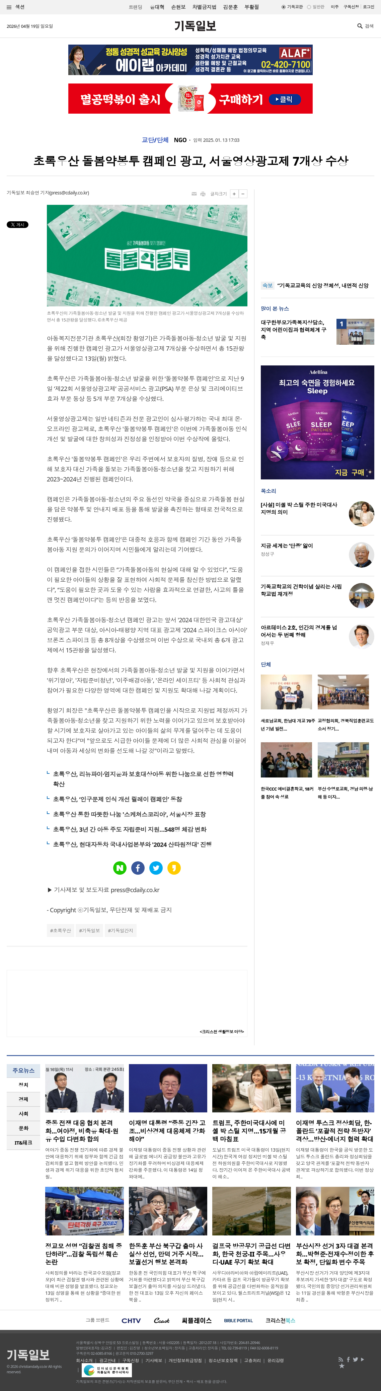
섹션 (16, 7)
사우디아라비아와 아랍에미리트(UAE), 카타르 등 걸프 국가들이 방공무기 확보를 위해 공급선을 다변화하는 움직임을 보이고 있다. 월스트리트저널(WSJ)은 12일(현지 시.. (251, 1286)
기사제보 (154, 1360)
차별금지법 (204, 7)
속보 (267, 285)
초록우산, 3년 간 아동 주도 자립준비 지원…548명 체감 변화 (129, 829)
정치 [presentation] (23, 1085)
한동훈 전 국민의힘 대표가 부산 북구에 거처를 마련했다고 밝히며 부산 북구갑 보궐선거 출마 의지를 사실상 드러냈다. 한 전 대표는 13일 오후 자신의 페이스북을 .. (167, 1286)
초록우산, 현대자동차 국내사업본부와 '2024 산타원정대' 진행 (132, 845)
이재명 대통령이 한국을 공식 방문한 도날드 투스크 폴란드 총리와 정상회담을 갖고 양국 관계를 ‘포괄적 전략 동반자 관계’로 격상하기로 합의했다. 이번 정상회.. (335, 1163)
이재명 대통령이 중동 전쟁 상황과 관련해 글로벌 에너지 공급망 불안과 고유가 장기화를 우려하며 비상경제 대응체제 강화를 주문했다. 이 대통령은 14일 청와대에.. (167, 1163)
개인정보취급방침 (185, 1360)
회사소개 (84, 1360)
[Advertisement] (317, 231)
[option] (289, 705)
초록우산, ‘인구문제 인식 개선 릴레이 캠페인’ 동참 (117, 799)
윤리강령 (276, 1360)
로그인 (368, 7)
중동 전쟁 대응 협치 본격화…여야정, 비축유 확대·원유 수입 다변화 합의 (82, 1131)
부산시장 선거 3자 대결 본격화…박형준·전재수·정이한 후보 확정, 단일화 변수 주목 (335, 1254)
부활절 (251, 7)
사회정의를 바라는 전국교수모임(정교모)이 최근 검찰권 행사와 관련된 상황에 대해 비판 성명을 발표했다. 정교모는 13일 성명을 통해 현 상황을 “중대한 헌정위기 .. (84, 1286)
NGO (180, 140)
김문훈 (230, 7)
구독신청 (351, 7)
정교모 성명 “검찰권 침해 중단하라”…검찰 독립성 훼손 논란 (83, 1254)
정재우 (267, 643)
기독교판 (295, 7)
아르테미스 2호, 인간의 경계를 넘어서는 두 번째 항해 (299, 631)
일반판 (318, 7)
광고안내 (107, 1360)
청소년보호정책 (223, 1360)
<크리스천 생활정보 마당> (222, 1032)
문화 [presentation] (23, 1128)
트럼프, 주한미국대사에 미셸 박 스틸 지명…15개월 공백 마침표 (249, 1131)
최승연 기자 (37, 192)
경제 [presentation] (23, 1099)
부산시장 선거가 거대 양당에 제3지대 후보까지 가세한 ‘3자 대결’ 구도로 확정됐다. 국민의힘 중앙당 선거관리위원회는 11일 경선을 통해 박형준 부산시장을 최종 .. (335, 1286)
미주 (334, 7)
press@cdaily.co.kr (69, 192)
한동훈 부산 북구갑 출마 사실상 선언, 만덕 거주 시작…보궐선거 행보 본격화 (166, 1254)
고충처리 (252, 1360)
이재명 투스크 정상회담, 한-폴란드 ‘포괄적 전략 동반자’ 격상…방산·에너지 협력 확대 (335, 1131)
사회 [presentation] (23, 1113)
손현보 (178, 7)
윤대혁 (157, 7)
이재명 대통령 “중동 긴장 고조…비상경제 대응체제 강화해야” (167, 1131)
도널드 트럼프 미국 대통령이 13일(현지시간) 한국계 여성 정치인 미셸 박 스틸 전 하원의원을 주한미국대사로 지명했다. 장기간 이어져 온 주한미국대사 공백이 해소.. (251, 1163)
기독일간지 (122, 930)
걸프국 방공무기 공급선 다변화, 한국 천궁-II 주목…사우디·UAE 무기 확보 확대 (251, 1254)
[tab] (23, 1085)
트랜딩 (135, 7)
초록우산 (62, 930)
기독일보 (91, 930)
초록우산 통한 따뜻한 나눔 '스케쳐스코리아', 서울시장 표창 (129, 814)
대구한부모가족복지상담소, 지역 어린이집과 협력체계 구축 (293, 330)
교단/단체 (155, 140)
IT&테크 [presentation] (23, 1142)
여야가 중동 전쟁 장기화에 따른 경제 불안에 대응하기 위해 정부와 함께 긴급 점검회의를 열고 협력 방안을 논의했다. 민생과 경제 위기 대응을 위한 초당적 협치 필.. (84, 1163)
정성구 (267, 554)
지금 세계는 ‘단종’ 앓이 (287, 545)
